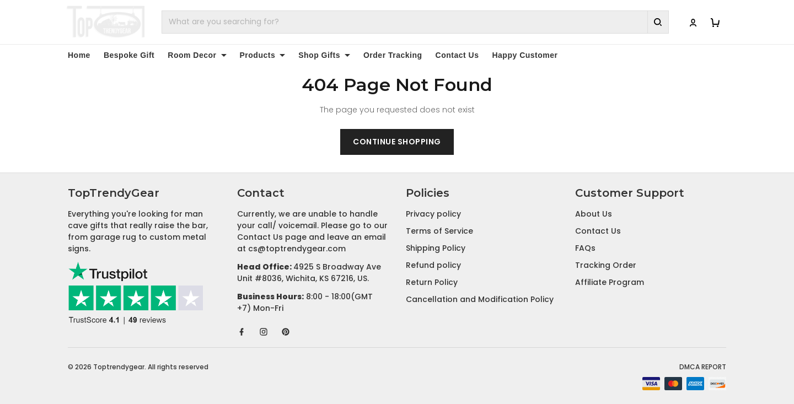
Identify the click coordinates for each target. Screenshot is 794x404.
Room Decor (197, 55)
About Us (593, 213)
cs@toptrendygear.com (297, 248)
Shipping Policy (435, 248)
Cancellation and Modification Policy (480, 299)
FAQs (585, 248)
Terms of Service (439, 230)
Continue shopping (397, 141)
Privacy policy (433, 213)
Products (263, 55)
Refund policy (433, 265)
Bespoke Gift (129, 55)
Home (79, 55)
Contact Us (457, 55)
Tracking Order (605, 265)
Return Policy (432, 282)
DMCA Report (702, 366)
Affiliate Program (609, 282)
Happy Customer (524, 55)
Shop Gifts (324, 55)
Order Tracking (392, 55)
